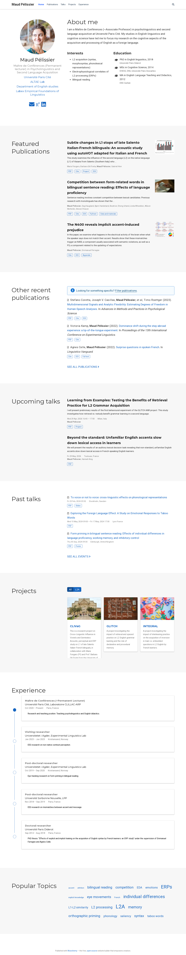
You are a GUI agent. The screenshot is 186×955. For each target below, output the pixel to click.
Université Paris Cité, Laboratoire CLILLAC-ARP (53, 704)
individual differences (144, 901)
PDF (70, 171)
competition (124, 892)
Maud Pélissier (23, 4)
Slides (78, 506)
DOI (94, 171)
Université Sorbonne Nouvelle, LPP (46, 800)
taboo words (155, 920)
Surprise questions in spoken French (137, 347)
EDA (139, 892)
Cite (77, 171)
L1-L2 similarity (78, 912)
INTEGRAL (150, 626)
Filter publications (126, 290)
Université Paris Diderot (39, 832)
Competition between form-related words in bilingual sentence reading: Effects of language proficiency (108, 187)
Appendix (86, 255)
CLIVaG (75, 626)
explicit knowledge (76, 902)
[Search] (173, 4)
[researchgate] (38, 105)
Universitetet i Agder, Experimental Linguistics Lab (55, 736)
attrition (81, 892)
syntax (139, 920)
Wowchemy (72, 951)
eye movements (99, 901)
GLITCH (112, 626)
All (70, 589)
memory (135, 911)
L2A (77, 589)
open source (92, 951)
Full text (93, 214)
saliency (125, 920)
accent (71, 892)
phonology (110, 920)
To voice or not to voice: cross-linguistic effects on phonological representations (119, 497)
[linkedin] (43, 105)
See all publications (83, 366)
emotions (151, 892)
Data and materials (108, 214)
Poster (78, 546)
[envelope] (31, 105)
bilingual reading (99, 892)
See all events (79, 556)
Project (86, 171)
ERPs (166, 891)
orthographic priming (84, 920)
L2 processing (102, 912)
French (117, 902)
